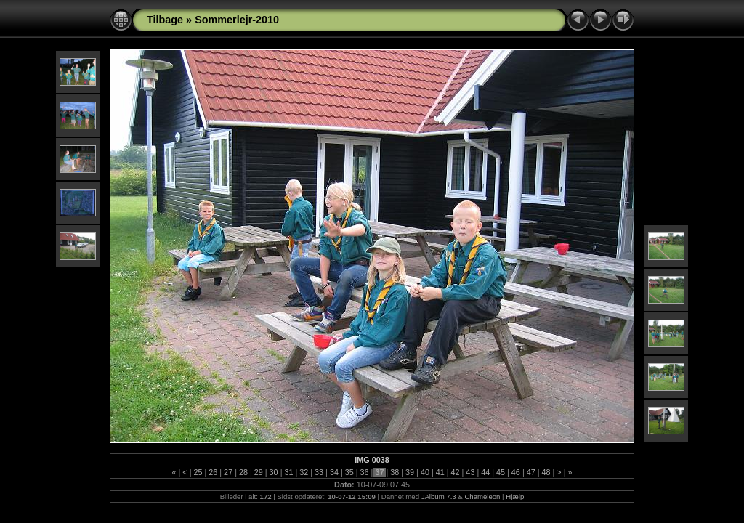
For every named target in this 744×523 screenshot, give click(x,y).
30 (273, 472)
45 (500, 472)
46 (515, 472)
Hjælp (515, 496)
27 (228, 472)
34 (334, 472)
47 (531, 472)
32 (303, 472)
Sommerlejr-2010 (237, 19)
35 (349, 472)
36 (364, 472)
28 (243, 472)
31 (288, 472)
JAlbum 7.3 (438, 496)
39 (409, 472)
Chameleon (482, 496)
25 (197, 472)
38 (394, 472)
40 (425, 472)
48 (546, 472)
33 (319, 472)
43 (470, 472)
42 (455, 472)
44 (485, 472)
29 (258, 472)
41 (440, 472)
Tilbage (165, 19)
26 (212, 472)
